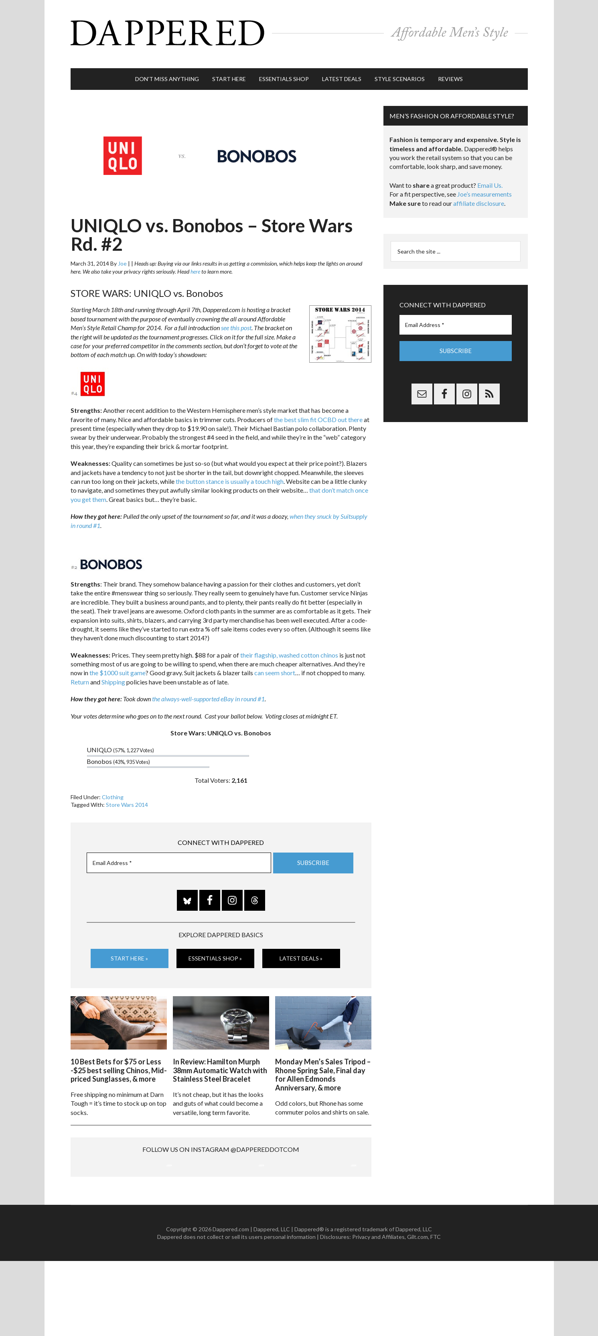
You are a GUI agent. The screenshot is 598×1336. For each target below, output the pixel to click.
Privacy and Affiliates (378, 1312)
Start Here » (129, 949)
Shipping (113, 674)
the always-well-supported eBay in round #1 (208, 690)
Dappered (299, 30)
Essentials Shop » (215, 949)
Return (80, 674)
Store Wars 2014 (127, 796)
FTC (435, 1312)
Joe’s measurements (484, 186)
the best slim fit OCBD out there (318, 411)
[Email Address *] (179, 855)
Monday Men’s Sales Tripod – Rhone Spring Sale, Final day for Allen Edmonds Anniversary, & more (323, 1064)
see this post (236, 319)
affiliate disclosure (478, 195)
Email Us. (490, 177)
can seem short (274, 665)
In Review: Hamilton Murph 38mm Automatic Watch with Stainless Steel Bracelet (220, 1060)
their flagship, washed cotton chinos (289, 647)
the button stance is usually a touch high (230, 473)
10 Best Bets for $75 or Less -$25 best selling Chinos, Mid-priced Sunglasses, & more (119, 1060)
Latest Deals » (301, 949)
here (195, 263)
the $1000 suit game (117, 665)
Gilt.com (417, 1312)
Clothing (113, 789)
